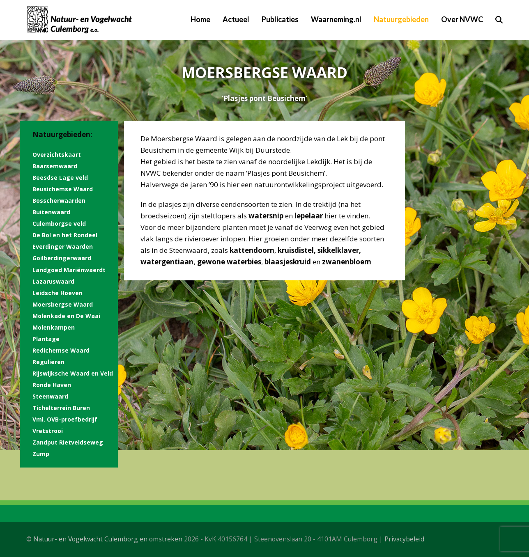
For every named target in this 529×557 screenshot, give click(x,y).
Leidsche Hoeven (57, 293)
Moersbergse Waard (62, 304)
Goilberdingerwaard (61, 258)
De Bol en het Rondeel (64, 235)
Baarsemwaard (54, 166)
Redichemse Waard (61, 350)
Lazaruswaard (53, 281)
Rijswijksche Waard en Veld (72, 373)
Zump (40, 454)
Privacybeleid (404, 538)
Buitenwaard (51, 212)
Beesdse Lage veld (60, 177)
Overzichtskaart (56, 154)
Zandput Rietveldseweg (67, 442)
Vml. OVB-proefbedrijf (64, 419)
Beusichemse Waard (62, 189)
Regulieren (48, 362)
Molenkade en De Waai (66, 316)
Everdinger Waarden (62, 246)
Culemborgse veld (59, 223)
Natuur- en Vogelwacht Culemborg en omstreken (107, 538)
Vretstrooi (47, 431)
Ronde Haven (51, 385)
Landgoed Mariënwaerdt (69, 270)
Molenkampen (53, 327)
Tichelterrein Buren (61, 408)
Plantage (46, 339)
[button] (499, 19)
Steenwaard (50, 396)
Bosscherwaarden (58, 200)
